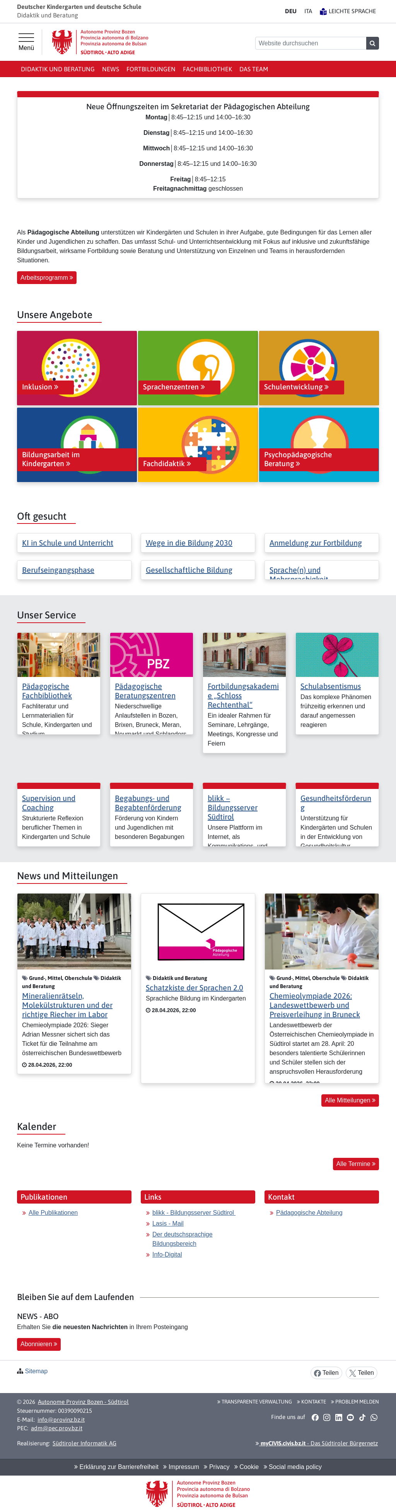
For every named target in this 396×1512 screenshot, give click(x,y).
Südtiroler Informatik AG (84, 1443)
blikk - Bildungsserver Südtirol (194, 1212)
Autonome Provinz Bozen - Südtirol (83, 1401)
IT (308, 11)
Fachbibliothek (207, 68)
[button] (315, 1417)
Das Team (253, 68)
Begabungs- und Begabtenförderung (148, 803)
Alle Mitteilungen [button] (350, 1100)
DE (291, 11)
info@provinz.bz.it (61, 1419)
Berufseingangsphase (58, 569)
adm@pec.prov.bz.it (56, 1428)
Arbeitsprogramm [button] (46, 277)
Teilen (326, 1373)
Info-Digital (167, 1254)
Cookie (246, 1467)
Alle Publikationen (53, 1212)
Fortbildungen (151, 68)
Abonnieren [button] (38, 1344)
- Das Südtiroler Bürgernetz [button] (317, 1443)
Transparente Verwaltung (254, 1401)
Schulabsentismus (330, 686)
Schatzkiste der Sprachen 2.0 (194, 987)
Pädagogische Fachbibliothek (47, 691)
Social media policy (293, 1467)
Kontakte (311, 1401)
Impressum (181, 1467)
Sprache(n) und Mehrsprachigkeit (299, 574)
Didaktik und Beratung (58, 68)
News (110, 68)
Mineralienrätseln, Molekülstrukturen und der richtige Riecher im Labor (67, 1005)
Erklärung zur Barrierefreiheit (116, 1467)
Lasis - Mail (168, 1223)
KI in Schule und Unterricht (67, 542)
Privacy (216, 1467)
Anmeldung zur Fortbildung (316, 542)
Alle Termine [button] (356, 1164)
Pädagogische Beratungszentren (145, 691)
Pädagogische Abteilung (309, 1212)
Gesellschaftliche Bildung (189, 569)
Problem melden (355, 1401)
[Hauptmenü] (26, 42)
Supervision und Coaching (48, 803)
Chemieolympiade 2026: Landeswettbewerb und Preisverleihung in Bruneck (315, 1005)
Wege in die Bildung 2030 (189, 542)
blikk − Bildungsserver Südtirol (233, 807)
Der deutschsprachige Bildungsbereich (182, 1239)
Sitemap (36, 1371)
